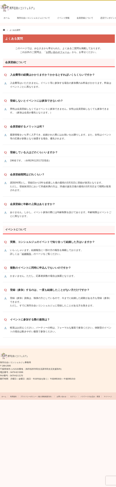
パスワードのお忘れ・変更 (90, 396)
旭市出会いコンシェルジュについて (33, 18)
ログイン (73, 396)
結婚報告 (26, 254)
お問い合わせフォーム (57, 52)
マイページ (108, 396)
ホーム (7, 18)
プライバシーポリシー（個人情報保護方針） (36, 396)
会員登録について (85, 18)
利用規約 (13, 396)
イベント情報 (63, 18)
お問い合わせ (61, 396)
